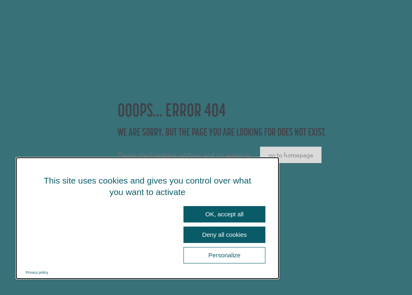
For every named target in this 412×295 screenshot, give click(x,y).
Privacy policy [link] (37, 272)
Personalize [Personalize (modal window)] (224, 255)
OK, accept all (224, 214)
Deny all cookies (224, 234)
